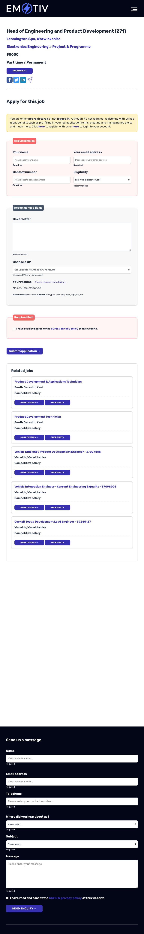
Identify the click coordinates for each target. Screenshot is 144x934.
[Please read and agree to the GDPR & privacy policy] (7, 898)
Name (10, 751)
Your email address (88, 152)
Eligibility (81, 172)
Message (12, 856)
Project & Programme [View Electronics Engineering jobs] (71, 46)
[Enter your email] (72, 782)
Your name (20, 152)
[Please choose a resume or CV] (72, 270)
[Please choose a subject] (72, 844)
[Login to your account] (76, 126)
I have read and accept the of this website (55, 898)
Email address (16, 774)
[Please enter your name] (41, 160)
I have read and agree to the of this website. (55, 328)
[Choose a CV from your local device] (49, 282)
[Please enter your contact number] (41, 180)
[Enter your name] (72, 758)
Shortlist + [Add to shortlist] (57, 402)
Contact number (25, 172)
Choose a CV (22, 262)
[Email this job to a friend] (30, 79)
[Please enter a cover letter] (72, 237)
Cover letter (22, 219)
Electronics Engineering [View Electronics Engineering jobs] (28, 46)
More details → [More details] (29, 402)
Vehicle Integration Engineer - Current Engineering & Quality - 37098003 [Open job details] (65, 486)
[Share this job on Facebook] (10, 79)
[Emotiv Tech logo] (28, 8)
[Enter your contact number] (72, 801)
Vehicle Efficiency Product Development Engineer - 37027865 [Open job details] (57, 451)
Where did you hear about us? (27, 816)
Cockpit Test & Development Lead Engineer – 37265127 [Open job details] (52, 521)
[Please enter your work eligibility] (102, 180)
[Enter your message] (72, 874)
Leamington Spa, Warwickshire (33, 39)
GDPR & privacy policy (65, 898)
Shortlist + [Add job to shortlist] (20, 70)
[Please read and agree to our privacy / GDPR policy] (14, 329)
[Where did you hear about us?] (72, 824)
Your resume (39, 282)
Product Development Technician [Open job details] (37, 416)
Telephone (14, 793)
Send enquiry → (24, 908)
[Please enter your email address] (102, 160)
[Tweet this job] (16, 79)
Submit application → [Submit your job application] (24, 351)
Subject (12, 836)
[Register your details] (41, 126)
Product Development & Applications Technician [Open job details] (48, 381)
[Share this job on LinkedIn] (23, 79)
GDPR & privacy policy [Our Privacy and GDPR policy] (64, 328)
